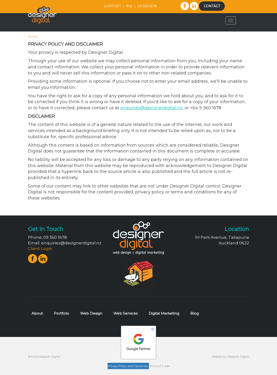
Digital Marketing (164, 313)
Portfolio (61, 313)
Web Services (125, 313)
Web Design (91, 313)
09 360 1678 (55, 237)
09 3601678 (147, 6)
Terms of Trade (159, 366)
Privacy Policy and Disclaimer (127, 366)
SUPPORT (112, 6)
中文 (129, 6)
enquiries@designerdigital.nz (71, 243)
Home (33, 36)
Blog (194, 313)
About (37, 313)
